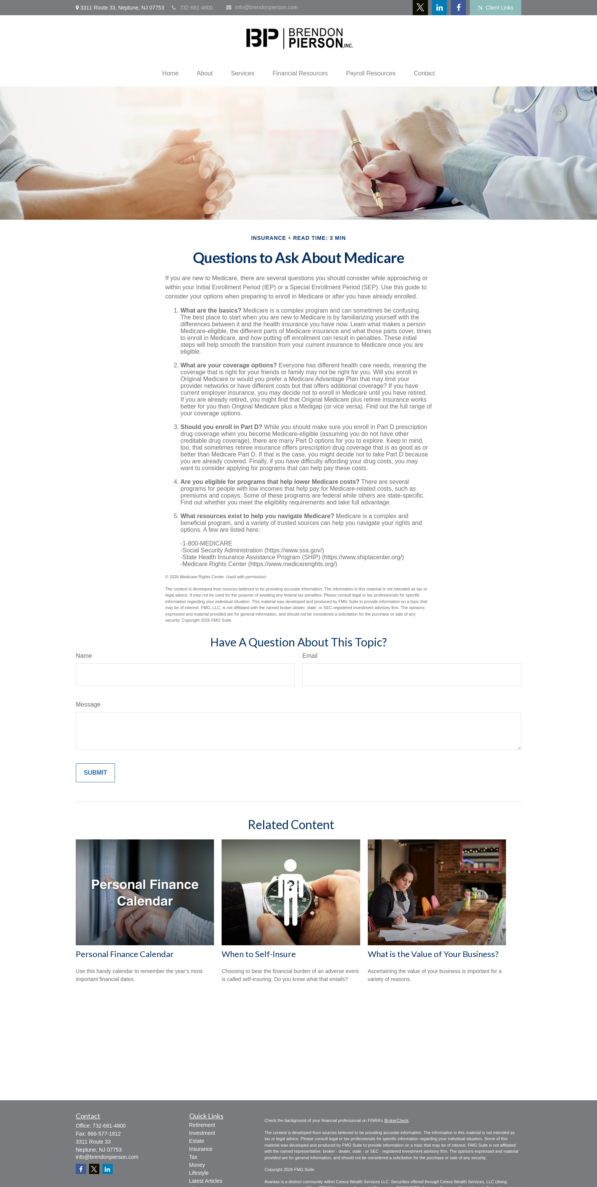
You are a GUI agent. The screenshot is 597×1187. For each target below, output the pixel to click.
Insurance (200, 1149)
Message (88, 704)
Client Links (495, 8)
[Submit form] (95, 772)
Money (197, 1165)
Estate (196, 1141)
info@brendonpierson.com (262, 7)
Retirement (202, 1125)
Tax (193, 1157)
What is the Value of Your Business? (433, 954)
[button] (170, 73)
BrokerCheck (396, 1120)
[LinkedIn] (439, 7)
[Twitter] (420, 7)
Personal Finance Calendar (125, 954)
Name (84, 656)
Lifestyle (199, 1173)
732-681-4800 (192, 8)
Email (310, 656)
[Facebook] (458, 7)
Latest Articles (205, 1181)
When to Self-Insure (259, 954)
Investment (202, 1133)
